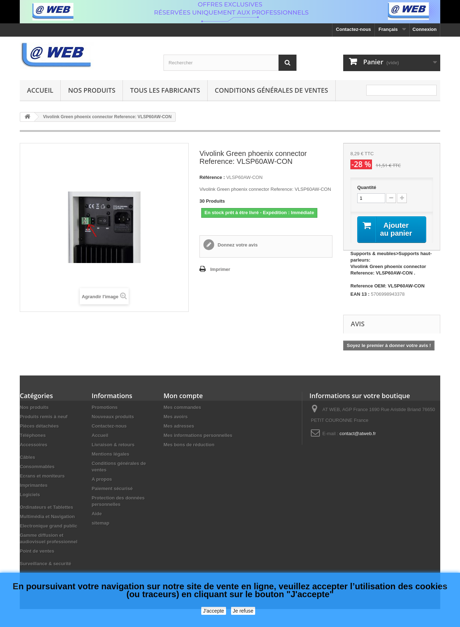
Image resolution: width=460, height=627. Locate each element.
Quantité (366, 187)
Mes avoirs (176, 416)
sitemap (100, 523)
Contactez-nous (353, 29)
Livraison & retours (113, 444)
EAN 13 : (359, 294)
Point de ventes (37, 551)
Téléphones (33, 435)
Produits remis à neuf (44, 416)
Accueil (40, 90)
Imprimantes (33, 485)
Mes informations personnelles (198, 435)
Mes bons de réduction (189, 444)
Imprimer (220, 269)
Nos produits (91, 90)
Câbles (27, 457)
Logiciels (30, 494)
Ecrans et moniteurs (42, 476)
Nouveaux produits (113, 416)
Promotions (105, 407)
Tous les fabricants (165, 90)
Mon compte (183, 395)
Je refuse (243, 611)
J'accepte (213, 611)
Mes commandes (182, 407)
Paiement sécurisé (112, 488)
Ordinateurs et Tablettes (46, 507)
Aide (97, 513)
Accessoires (33, 444)
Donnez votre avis (237, 245)
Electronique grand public (48, 526)
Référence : (212, 177)
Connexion (425, 29)
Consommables (37, 466)
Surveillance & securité (45, 563)
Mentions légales (110, 454)
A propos (102, 479)
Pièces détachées (39, 426)
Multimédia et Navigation (47, 516)
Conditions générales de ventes (271, 90)
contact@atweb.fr (358, 433)
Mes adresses (179, 426)
